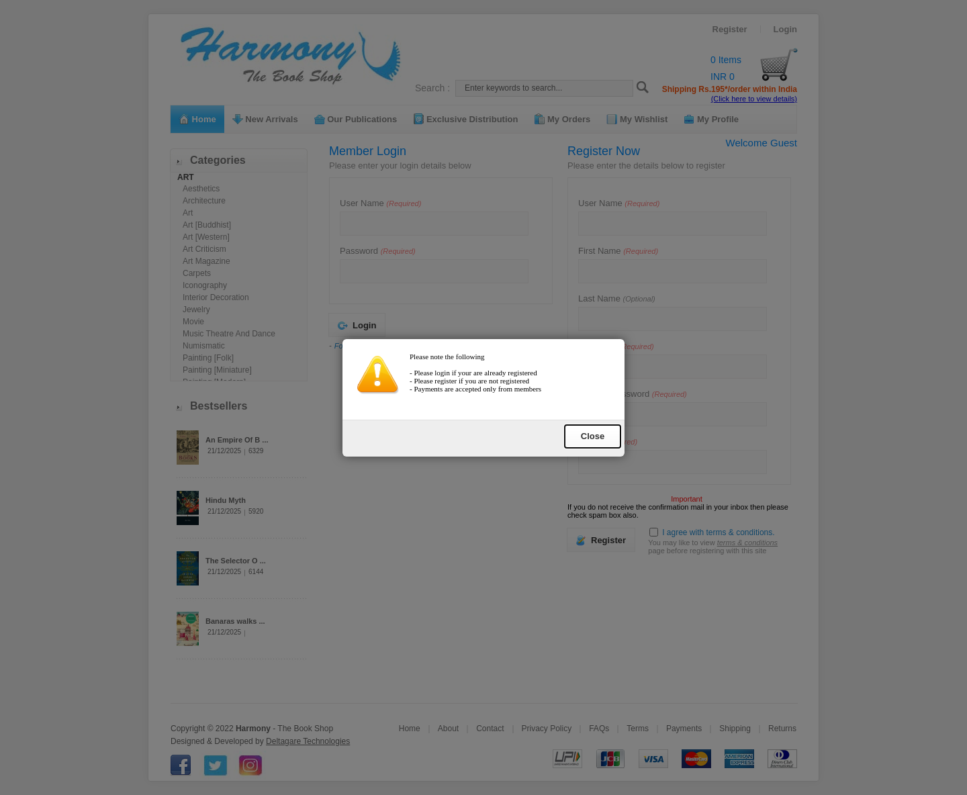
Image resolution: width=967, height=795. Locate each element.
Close (592, 450)
